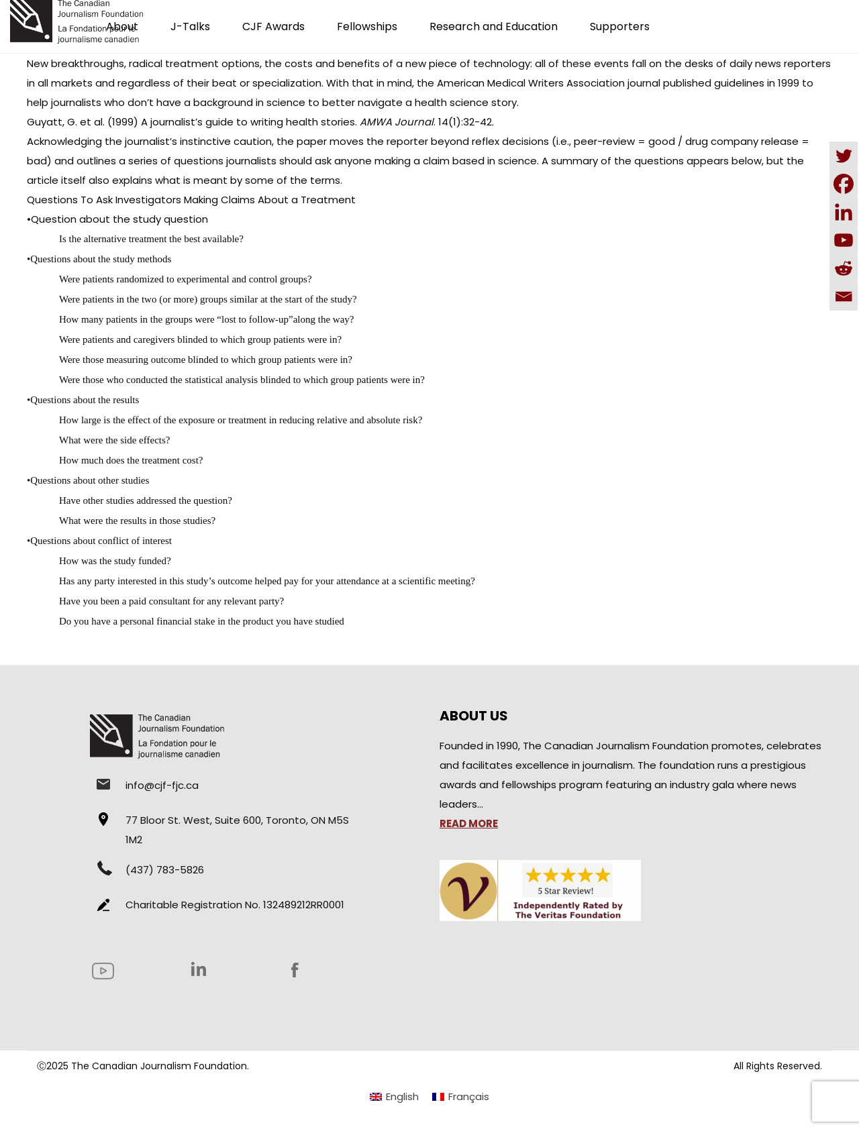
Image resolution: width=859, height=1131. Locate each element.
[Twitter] (843, 156)
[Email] (843, 296)
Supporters (620, 26)
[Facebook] (843, 184)
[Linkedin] (843, 212)
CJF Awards (273, 26)
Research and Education (494, 26)
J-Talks (190, 26)
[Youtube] (843, 240)
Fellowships (367, 26)
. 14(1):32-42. (427, 122)
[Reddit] (843, 268)
